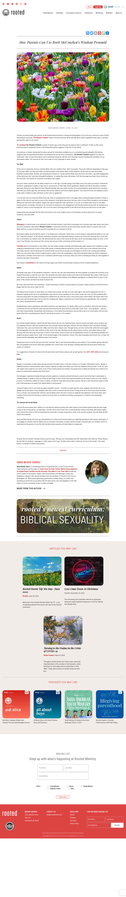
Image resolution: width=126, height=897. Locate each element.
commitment (30, 263)
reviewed (22, 145)
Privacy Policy (74, 824)
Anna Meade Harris (56, 128)
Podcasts (73, 818)
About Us (119, 13)
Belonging (20, 224)
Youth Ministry (48, 13)
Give (89, 7)
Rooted (25, 596)
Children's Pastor (55, 789)
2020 (96, 352)
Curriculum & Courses (73, 13)
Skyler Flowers (49, 655)
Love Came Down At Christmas (81, 588)
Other (72, 789)
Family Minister (88, 786)
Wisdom (63, 450)
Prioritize (20, 246)
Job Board (73, 821)
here (18, 354)
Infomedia (80, 836)
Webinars (109, 13)
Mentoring (99, 13)
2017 (88, 352)
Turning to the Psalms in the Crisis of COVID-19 (62, 649)
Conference (88, 13)
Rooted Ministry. (60, 836)
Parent (71, 786)
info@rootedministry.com (54, 815)
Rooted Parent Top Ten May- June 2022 (41, 590)
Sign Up (98, 7)
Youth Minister (54, 786)
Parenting (59, 13)
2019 (92, 352)
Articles (72, 815)
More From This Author (29, 488)
